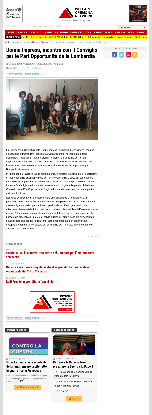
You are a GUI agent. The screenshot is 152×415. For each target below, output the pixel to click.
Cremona (22, 32)
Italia (88, 32)
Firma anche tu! (27, 387)
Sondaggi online (64, 329)
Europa (98, 32)
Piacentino (61, 32)
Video (131, 32)
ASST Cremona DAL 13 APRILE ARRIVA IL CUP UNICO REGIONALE (59, 37)
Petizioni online (17, 329)
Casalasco (36, 32)
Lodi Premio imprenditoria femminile (30, 281)
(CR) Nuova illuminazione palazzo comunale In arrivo (111, 37)
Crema (48, 32)
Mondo (109, 32)
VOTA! (74, 399)
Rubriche (120, 32)
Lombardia (76, 32)
